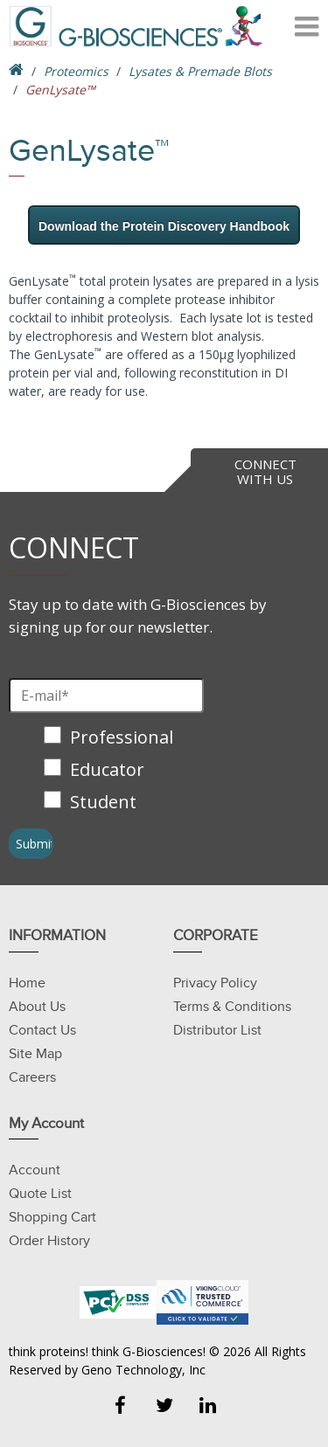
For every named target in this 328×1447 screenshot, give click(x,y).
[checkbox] (111, 771)
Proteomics (76, 71)
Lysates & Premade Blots (200, 71)
